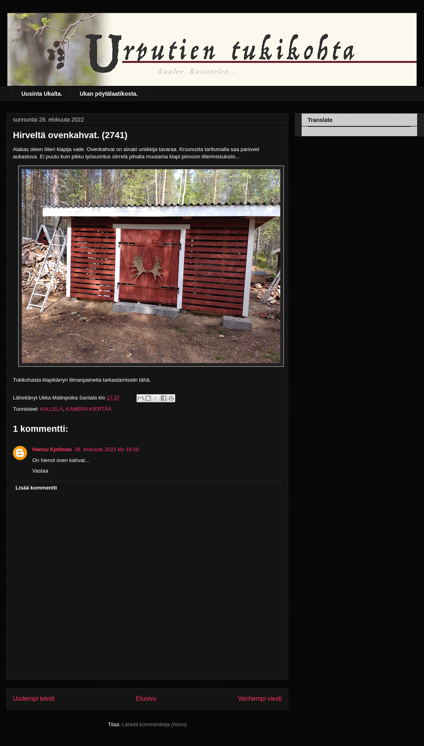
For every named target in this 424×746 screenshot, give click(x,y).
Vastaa (40, 471)
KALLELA (51, 409)
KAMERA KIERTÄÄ (88, 409)
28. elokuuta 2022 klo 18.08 (106, 449)
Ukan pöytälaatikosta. (109, 93)
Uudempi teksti (34, 698)
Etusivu (146, 698)
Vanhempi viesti (260, 698)
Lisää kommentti (36, 488)
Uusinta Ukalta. (41, 93)
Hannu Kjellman (52, 449)
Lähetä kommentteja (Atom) (154, 724)
